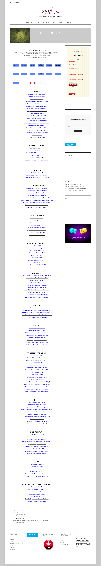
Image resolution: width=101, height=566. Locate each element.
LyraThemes (54, 561)
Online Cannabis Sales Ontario (37, 328)
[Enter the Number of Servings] (71, 81)
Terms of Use (12, 549)
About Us (12, 539)
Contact (25, 520)
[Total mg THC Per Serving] (73, 91)
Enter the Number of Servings (76, 79)
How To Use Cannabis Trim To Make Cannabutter (75, 188)
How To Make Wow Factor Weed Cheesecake (74, 186)
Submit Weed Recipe (64, 544)
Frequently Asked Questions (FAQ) (17, 543)
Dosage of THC (72, 61)
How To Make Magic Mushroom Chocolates (74, 190)
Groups (11, 545)
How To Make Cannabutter (71, 192)
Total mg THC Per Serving (74, 88)
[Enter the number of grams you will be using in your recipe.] (71, 70)
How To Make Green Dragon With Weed (73, 184)
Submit (72, 94)
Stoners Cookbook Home (20, 514)
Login (60, 22)
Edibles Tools (29, 22)
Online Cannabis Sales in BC (36, 148)
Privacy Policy (13, 547)
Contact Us (12, 541)
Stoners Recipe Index (43, 22)
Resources (62, 542)
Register (68, 22)
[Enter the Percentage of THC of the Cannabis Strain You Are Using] (71, 77)
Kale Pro (49, 561)
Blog (54, 22)
